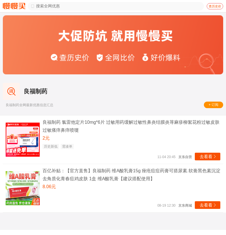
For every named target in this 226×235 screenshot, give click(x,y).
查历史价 (215, 6)
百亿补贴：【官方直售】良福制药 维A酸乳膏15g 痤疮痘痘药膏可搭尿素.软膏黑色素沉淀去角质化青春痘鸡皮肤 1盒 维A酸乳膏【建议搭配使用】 (131, 174)
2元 (46, 138)
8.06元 (49, 186)
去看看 (208, 156)
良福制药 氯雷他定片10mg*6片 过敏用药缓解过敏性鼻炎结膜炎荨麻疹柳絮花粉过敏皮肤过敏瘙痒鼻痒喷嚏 (131, 126)
